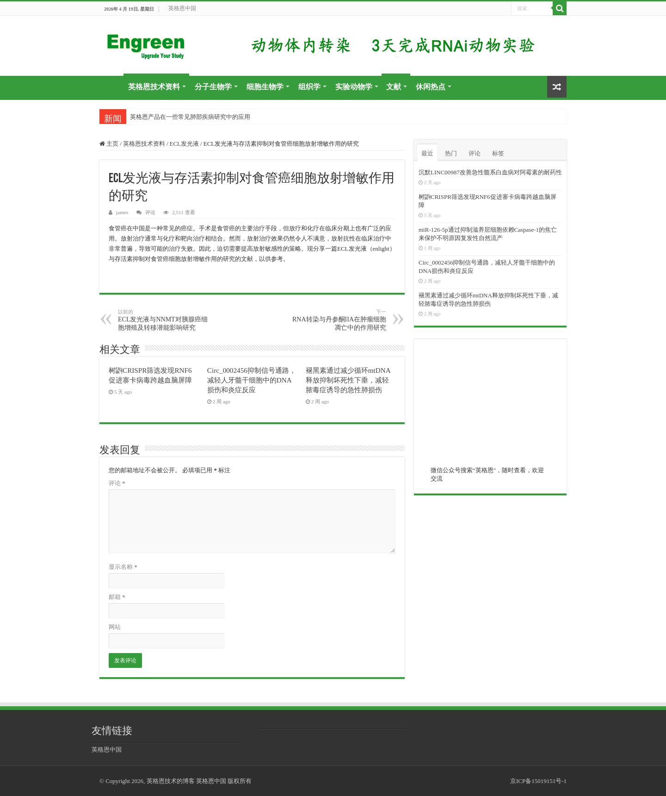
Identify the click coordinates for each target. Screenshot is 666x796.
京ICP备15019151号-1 (538, 780)
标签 (498, 153)
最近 (427, 153)
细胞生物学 (265, 87)
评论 (150, 212)
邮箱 (117, 596)
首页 (111, 85)
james (122, 212)
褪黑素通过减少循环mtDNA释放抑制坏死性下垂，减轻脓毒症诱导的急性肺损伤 (348, 380)
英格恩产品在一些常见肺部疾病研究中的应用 (190, 116)
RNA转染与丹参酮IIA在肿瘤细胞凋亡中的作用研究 (338, 320)
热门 (451, 153)
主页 (108, 143)
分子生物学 (213, 87)
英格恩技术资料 (154, 87)
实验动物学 (353, 87)
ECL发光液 (184, 143)
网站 (115, 626)
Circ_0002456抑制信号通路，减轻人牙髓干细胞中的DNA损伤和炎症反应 (251, 380)
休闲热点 (430, 87)
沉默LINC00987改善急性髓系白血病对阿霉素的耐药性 (490, 172)
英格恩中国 (182, 8)
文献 (393, 87)
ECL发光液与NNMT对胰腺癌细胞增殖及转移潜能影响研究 (165, 320)
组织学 (309, 87)
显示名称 (123, 566)
